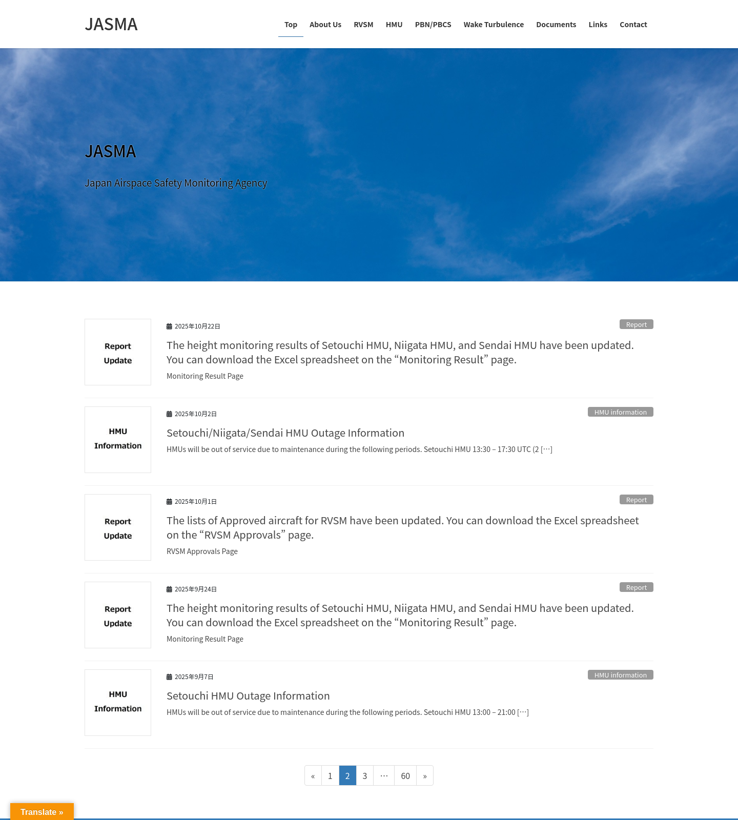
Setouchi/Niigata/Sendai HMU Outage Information (285, 432)
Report (636, 324)
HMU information (620, 412)
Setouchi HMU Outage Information (248, 695)
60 (405, 777)
